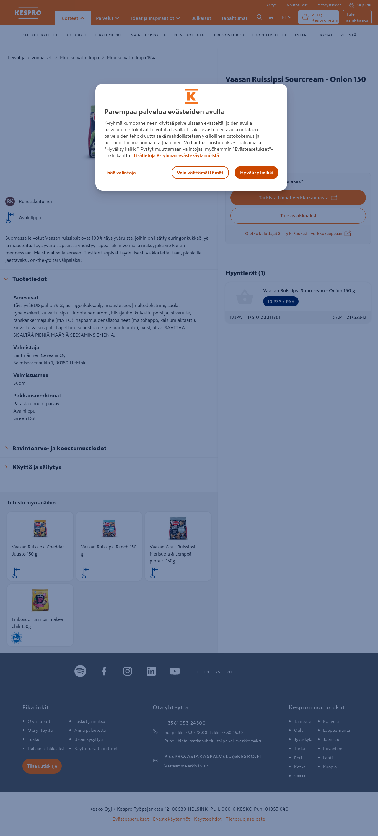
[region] (191, 137)
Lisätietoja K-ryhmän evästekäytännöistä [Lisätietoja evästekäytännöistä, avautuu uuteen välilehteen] (176, 155)
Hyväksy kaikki (256, 172)
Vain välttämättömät (200, 172)
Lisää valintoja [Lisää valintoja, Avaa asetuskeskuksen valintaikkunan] (120, 172)
